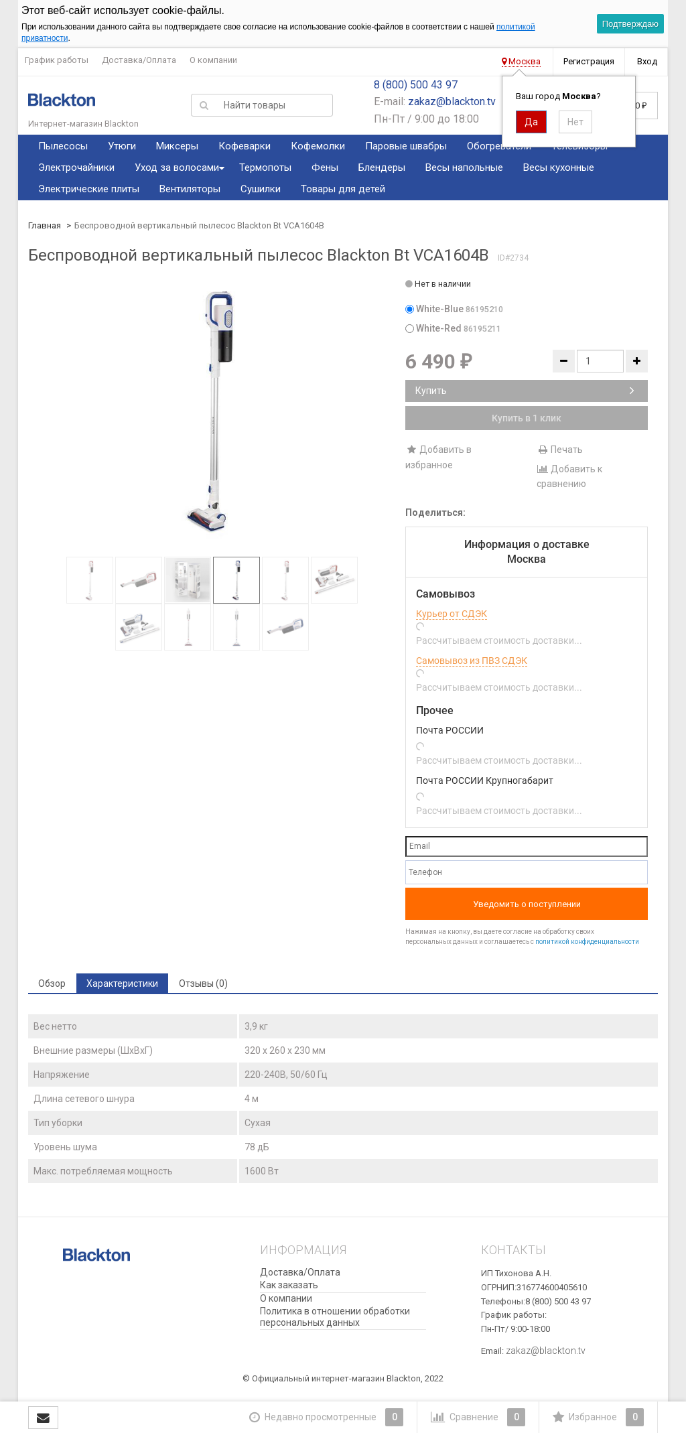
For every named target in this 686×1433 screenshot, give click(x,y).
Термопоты (265, 167)
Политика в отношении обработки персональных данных (335, 1317)
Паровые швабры (406, 146)
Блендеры (381, 167)
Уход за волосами (177, 167)
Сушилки (261, 189)
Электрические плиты (88, 189)
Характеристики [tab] (122, 983)
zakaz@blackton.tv (452, 101)
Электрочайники (76, 167)
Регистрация (588, 61)
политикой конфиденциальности (587, 941)
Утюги (122, 146)
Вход (647, 61)
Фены (325, 167)
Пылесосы (63, 146)
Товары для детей (343, 189)
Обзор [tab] (52, 983)
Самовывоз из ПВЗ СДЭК (471, 660)
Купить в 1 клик (526, 418)
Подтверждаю (630, 24)
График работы (56, 60)
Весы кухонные (558, 167)
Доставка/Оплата (139, 60)
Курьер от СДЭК (451, 613)
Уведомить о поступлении (527, 904)
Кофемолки (318, 146)
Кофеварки (244, 146)
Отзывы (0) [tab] (203, 983)
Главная (44, 225)
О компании (213, 60)
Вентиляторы (189, 189)
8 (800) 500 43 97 (416, 84)
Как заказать (289, 1285)
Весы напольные (464, 167)
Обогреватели (499, 146)
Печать (560, 449)
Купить (524, 390)
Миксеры (177, 146)
